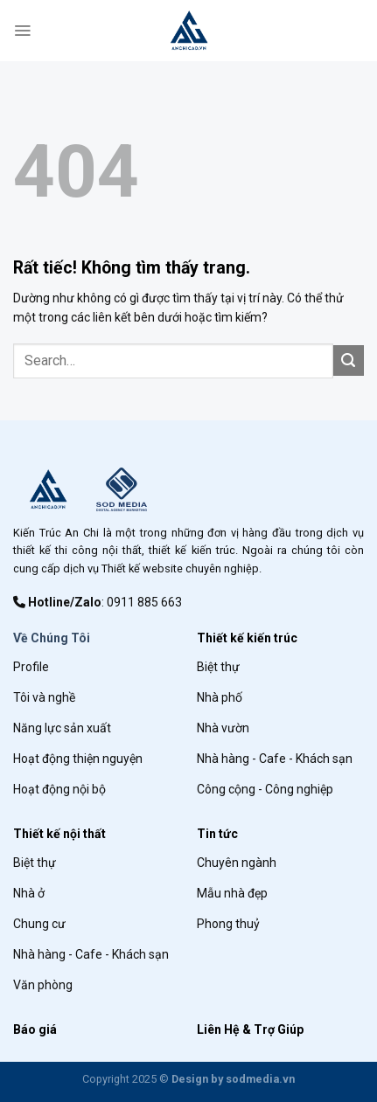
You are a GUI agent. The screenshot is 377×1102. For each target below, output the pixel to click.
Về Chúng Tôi (51, 638)
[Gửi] (348, 360)
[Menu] (22, 30)
